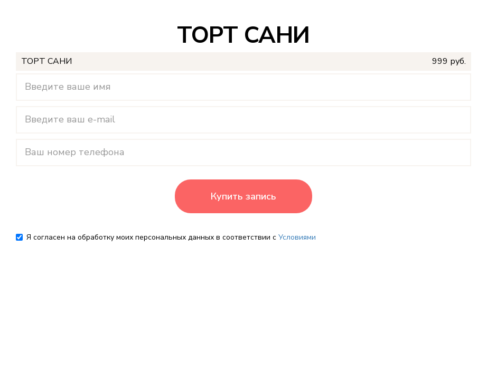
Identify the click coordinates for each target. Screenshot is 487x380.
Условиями (297, 237)
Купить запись (243, 196)
